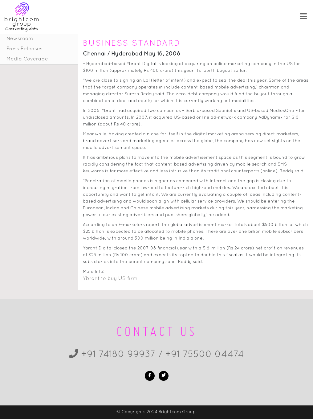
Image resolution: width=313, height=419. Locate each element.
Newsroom (19, 39)
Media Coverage (27, 59)
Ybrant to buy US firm (110, 279)
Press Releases (24, 49)
